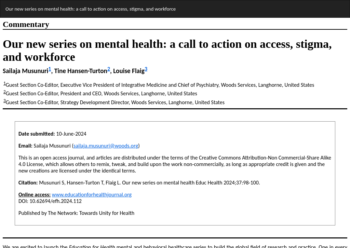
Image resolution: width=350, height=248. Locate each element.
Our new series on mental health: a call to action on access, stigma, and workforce (90, 9)
